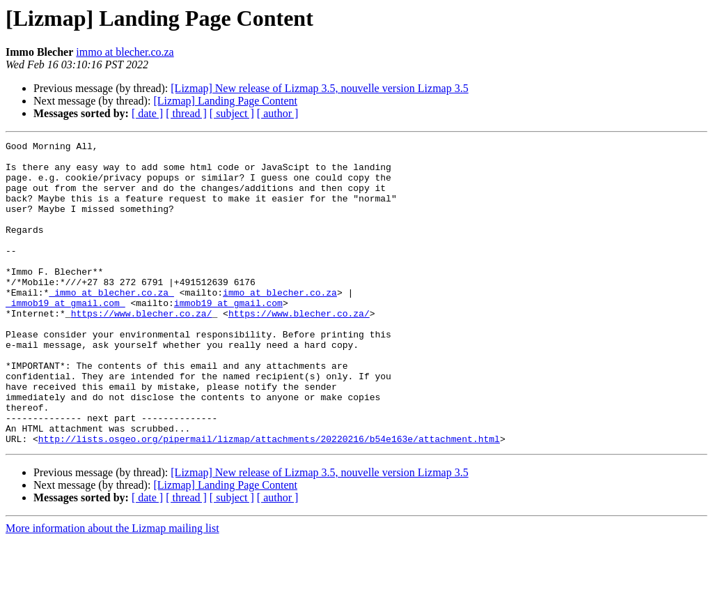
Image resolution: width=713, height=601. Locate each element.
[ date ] (147, 113)
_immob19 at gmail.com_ (65, 336)
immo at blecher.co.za (124, 52)
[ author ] (278, 113)
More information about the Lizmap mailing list (112, 589)
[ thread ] (186, 113)
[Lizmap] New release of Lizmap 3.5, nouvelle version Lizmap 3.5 (319, 88)
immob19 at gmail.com (228, 336)
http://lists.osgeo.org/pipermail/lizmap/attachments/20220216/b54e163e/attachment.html (269, 499)
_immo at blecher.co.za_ (111, 323)
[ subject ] (232, 113)
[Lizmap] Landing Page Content (225, 101)
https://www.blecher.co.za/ (141, 348)
